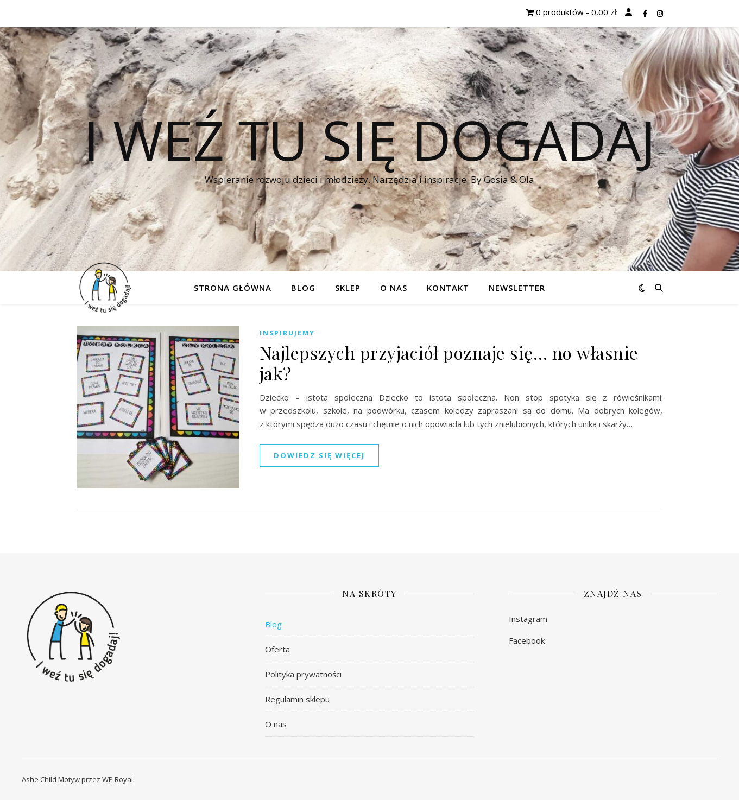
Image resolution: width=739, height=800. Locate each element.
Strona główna (232, 287)
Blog (303, 287)
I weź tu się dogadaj (370, 139)
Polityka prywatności (303, 674)
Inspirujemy (287, 333)
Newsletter (517, 287)
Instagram (528, 618)
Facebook (527, 640)
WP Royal (117, 779)
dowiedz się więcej (319, 455)
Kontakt (448, 287)
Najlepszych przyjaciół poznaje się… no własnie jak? (449, 363)
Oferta (277, 649)
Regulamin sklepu (297, 699)
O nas (393, 287)
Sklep (348, 287)
